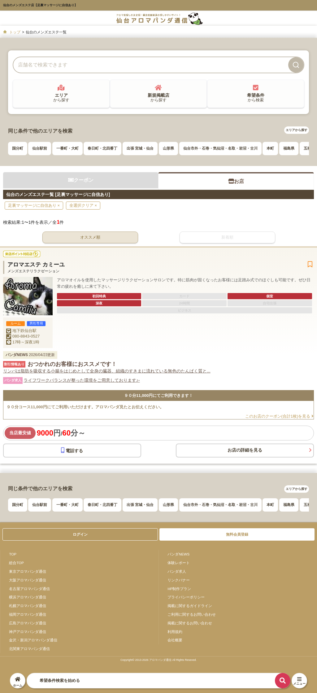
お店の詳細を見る (245, 450)
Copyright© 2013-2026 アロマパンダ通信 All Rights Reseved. (158, 659)
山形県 (168, 148)
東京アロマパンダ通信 (27, 571)
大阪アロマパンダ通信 (27, 580)
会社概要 (174, 640)
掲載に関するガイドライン (189, 606)
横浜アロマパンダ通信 (27, 597)
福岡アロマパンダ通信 (27, 614)
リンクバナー (178, 580)
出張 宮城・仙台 (140, 148)
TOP (12, 554)
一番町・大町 (67, 148)
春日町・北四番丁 (102, 148)
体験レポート (178, 563)
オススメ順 (90, 237)
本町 (270, 148)
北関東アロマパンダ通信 (29, 649)
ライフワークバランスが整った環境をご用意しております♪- (82, 380)
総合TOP (16, 563)
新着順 (227, 237)
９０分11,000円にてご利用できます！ (158, 395)
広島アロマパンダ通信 (27, 623)
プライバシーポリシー (186, 597)
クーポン (80, 180)
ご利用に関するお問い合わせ (191, 614)
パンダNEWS (178, 554)
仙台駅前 (39, 148)
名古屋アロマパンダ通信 (29, 589)
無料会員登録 (237, 534)
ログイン (80, 534)
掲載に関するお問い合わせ (189, 623)
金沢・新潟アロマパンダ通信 (33, 640)
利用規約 (174, 632)
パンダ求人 (176, 571)
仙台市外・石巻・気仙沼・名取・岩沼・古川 (220, 148)
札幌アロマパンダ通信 (27, 606)
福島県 (288, 148)
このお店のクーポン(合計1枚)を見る (279, 416)
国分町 (17, 148)
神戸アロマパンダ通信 (27, 632)
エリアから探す (296, 130)
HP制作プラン (179, 589)
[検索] (296, 65)
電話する (72, 450)
